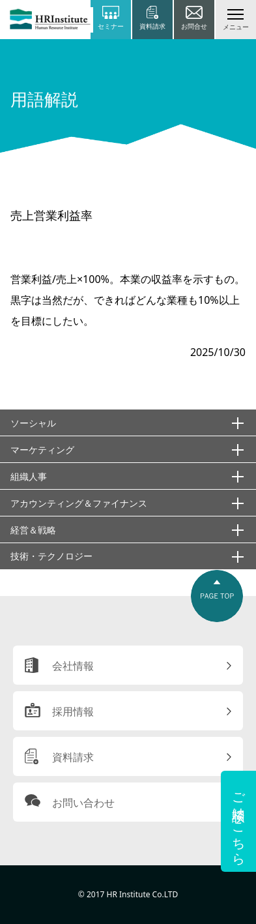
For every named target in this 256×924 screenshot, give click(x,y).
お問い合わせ (83, 803)
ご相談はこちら (239, 821)
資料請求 (73, 757)
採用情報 (73, 711)
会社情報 (73, 666)
